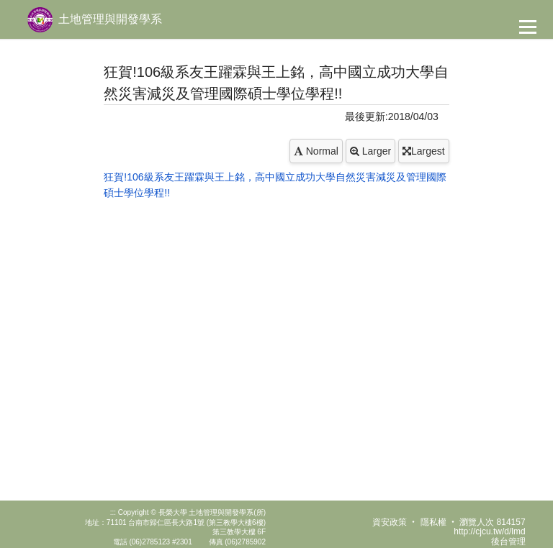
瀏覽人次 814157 (492, 522)
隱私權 (433, 522)
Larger (370, 151)
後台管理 (508, 541)
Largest (424, 151)
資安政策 (389, 522)
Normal (316, 151)
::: (113, 512)
